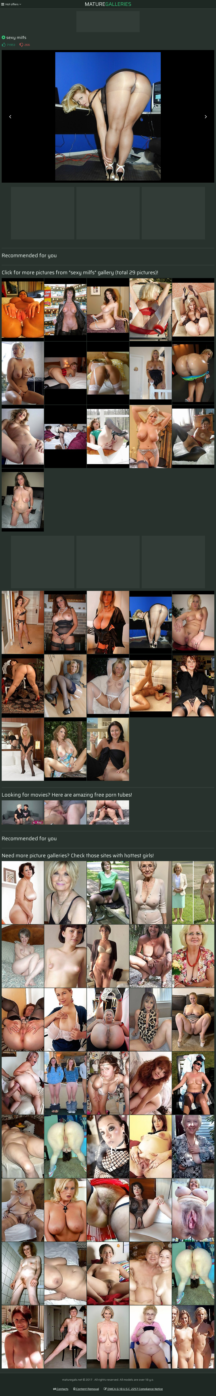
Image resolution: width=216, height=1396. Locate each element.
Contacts (60, 1389)
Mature (108, 4)
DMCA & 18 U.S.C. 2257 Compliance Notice (133, 1389)
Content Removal (86, 1389)
